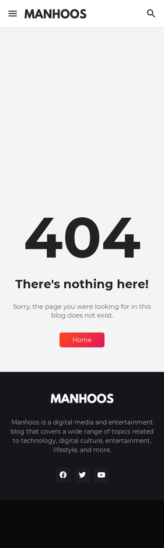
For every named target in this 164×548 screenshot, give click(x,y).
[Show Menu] (12, 13)
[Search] (152, 13)
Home (82, 340)
